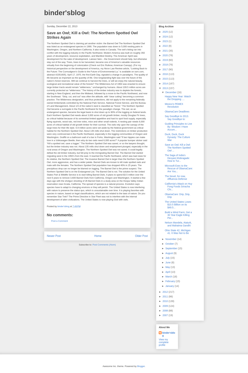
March (169, 276)
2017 (166, 69)
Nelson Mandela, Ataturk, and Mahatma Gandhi (178, 224)
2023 (166, 41)
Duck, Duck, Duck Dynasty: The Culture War (177, 137)
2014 (166, 83)
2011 (166, 296)
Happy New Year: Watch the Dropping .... (178, 98)
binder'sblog (64, 13)
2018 (166, 64)
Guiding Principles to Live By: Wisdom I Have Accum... (178, 126)
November (171, 239)
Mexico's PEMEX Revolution (174, 105)
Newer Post (54, 235)
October (170, 243)
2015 (166, 78)
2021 (166, 50)
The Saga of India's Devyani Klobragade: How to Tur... (177, 158)
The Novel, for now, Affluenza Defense (176, 177)
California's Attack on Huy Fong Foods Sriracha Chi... (178, 186)
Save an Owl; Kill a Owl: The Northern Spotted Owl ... (178, 147)
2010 (166, 301)
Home (98, 235)
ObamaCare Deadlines (177, 111)
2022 (166, 46)
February (170, 281)
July (167, 257)
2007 (166, 315)
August (169, 253)
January (170, 286)
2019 (166, 60)
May (167, 267)
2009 (166, 306)
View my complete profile (164, 342)
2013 (166, 88)
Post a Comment (59, 221)
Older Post (141, 235)
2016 (166, 74)
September (171, 248)
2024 (166, 36)
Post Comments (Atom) (104, 244)
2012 (166, 291)
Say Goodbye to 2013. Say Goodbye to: (177, 117)
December (171, 92)
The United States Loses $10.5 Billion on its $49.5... (178, 204)
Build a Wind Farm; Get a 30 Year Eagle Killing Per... (178, 215)
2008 (166, 310)
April (168, 272)
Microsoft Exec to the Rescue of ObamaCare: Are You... (179, 168)
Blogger (141, 366)
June (168, 262)
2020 (166, 55)
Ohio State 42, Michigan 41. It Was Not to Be (177, 232)
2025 (166, 31)
